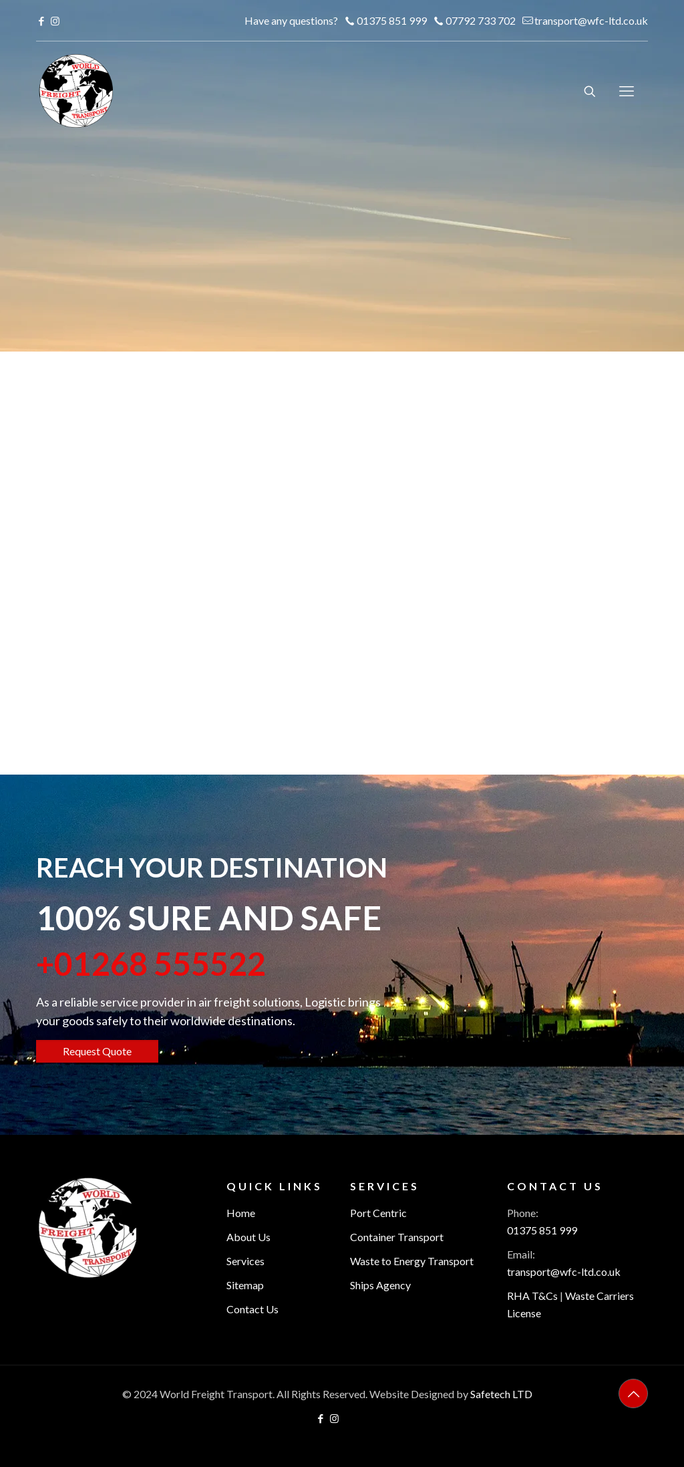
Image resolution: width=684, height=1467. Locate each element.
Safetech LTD (501, 1393)
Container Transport (397, 1236)
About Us (248, 1236)
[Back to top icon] (633, 1393)
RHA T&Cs (532, 1295)
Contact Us (252, 1309)
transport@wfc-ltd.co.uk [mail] (591, 20)
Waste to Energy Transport (412, 1260)
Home (240, 1212)
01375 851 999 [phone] (392, 20)
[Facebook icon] (41, 21)
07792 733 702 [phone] (481, 20)
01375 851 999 (542, 1230)
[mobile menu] (626, 91)
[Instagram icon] (55, 21)
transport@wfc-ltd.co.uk (564, 1271)
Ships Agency (380, 1285)
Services (245, 1260)
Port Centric (378, 1212)
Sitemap (245, 1285)
